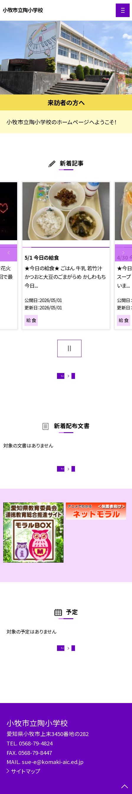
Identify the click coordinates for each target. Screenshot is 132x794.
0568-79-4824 (36, 743)
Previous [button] (8, 252)
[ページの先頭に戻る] (124, 787)
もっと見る (62, 378)
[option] (66, 58)
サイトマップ (25, 771)
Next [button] (123, 252)
